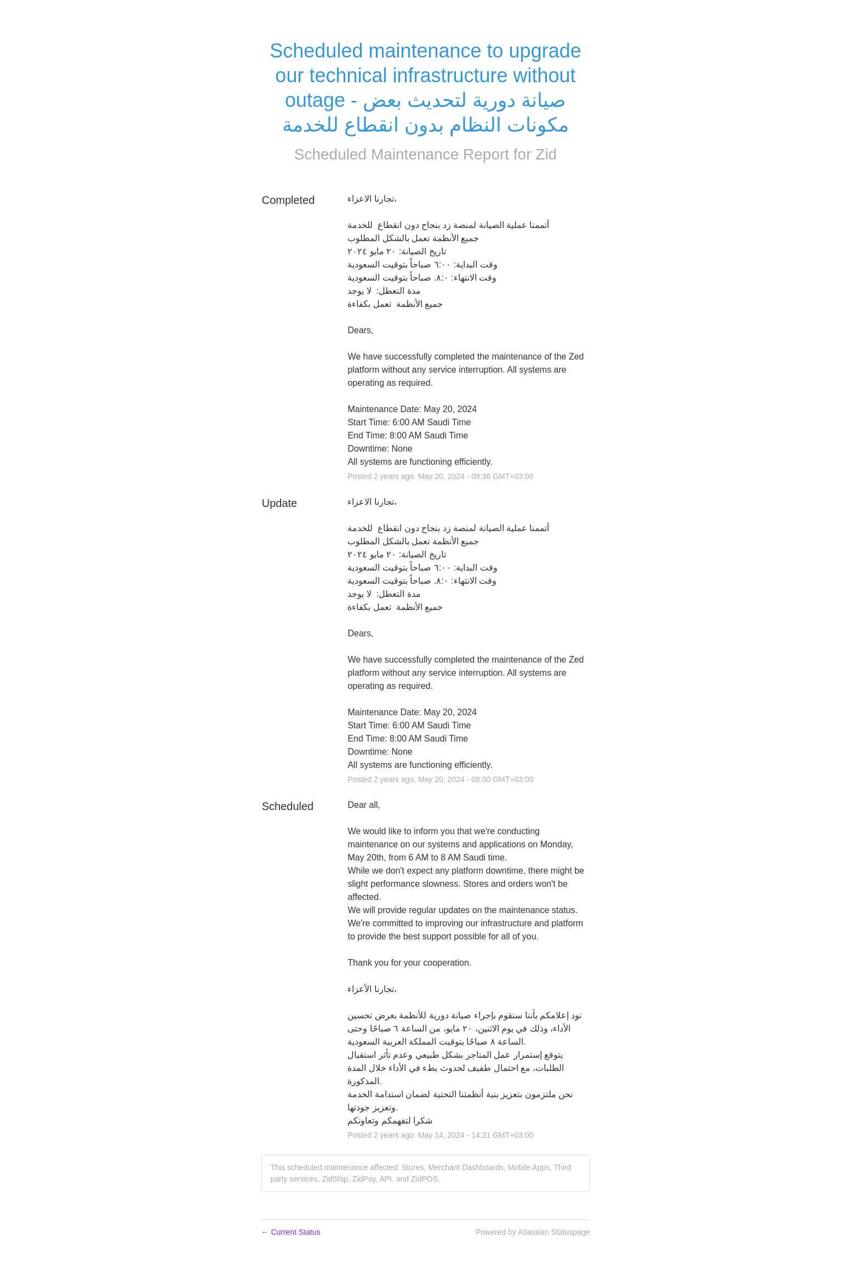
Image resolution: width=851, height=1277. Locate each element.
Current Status (291, 1232)
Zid (546, 154)
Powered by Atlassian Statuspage (533, 1232)
